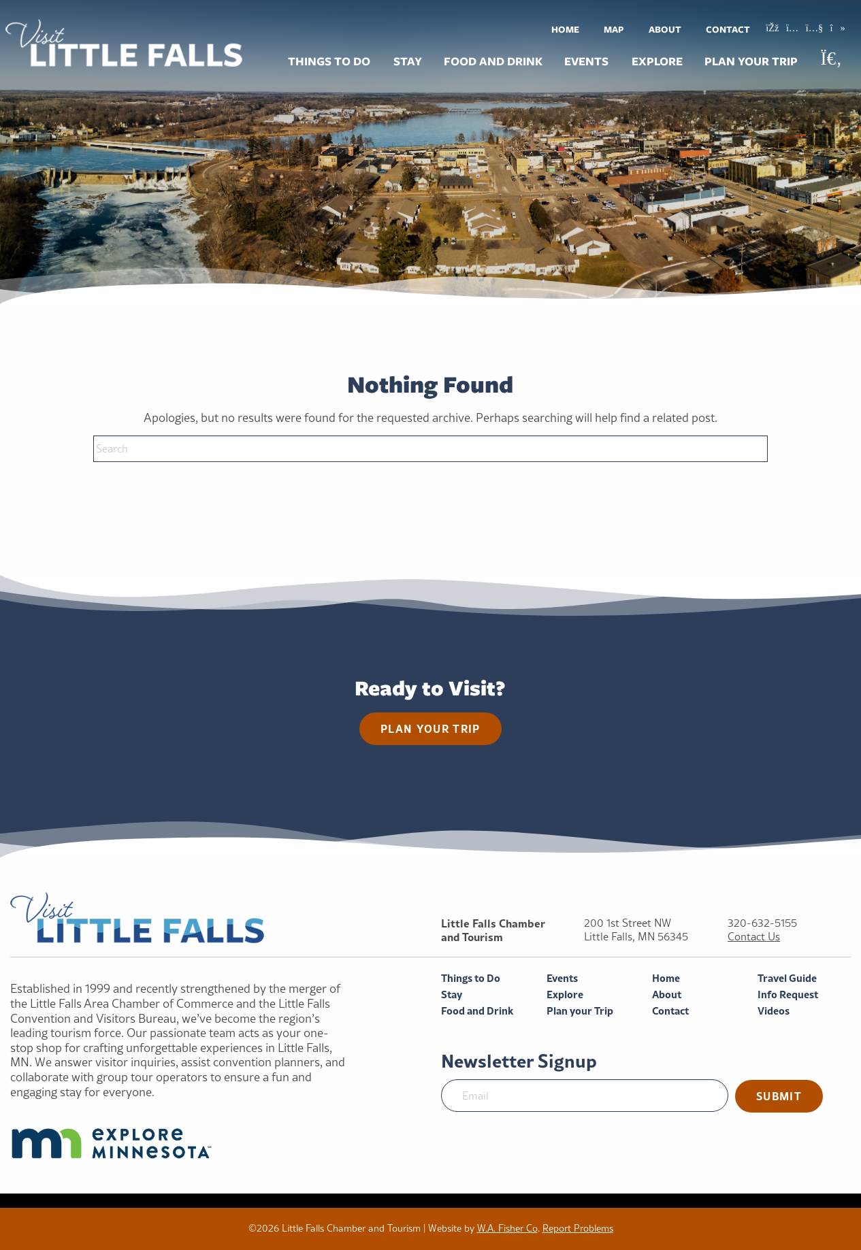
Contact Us (754, 936)
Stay (407, 61)
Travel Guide (787, 978)
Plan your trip (430, 728)
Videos (774, 1011)
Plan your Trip (751, 61)
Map (614, 29)
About (665, 29)
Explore (657, 61)
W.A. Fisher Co (507, 1228)
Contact (728, 29)
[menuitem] (565, 29)
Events (586, 61)
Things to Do (329, 61)
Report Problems (577, 1228)
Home (565, 29)
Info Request (788, 994)
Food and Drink (493, 61)
